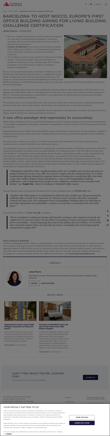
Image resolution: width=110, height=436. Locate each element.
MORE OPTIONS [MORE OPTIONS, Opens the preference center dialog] (82, 417)
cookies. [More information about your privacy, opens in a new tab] (9, 434)
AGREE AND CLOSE (81, 423)
